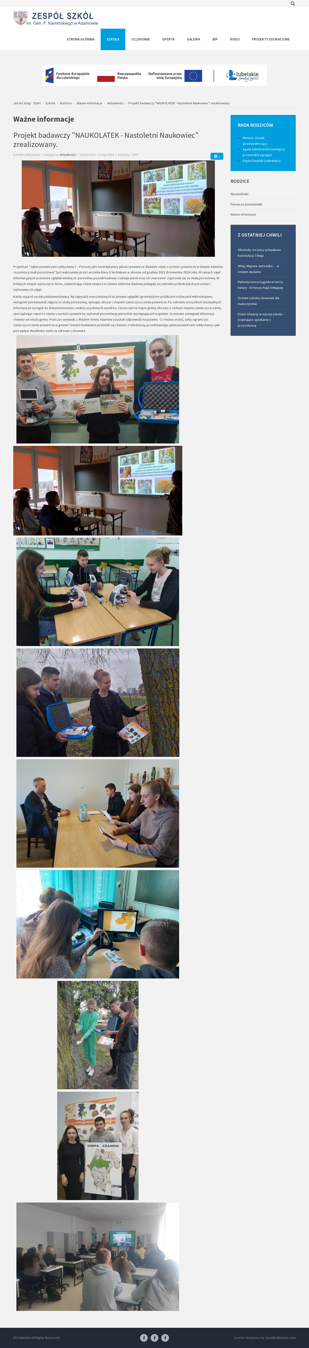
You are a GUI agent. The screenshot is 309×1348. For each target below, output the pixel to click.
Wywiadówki (239, 194)
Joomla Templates (247, 1337)
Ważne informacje (243, 214)
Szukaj (293, 3)
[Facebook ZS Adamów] (144, 1338)
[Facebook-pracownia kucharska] (165, 1338)
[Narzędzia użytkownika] (217, 156)
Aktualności (68, 154)
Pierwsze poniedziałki (246, 204)
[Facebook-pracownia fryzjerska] (154, 1338)
